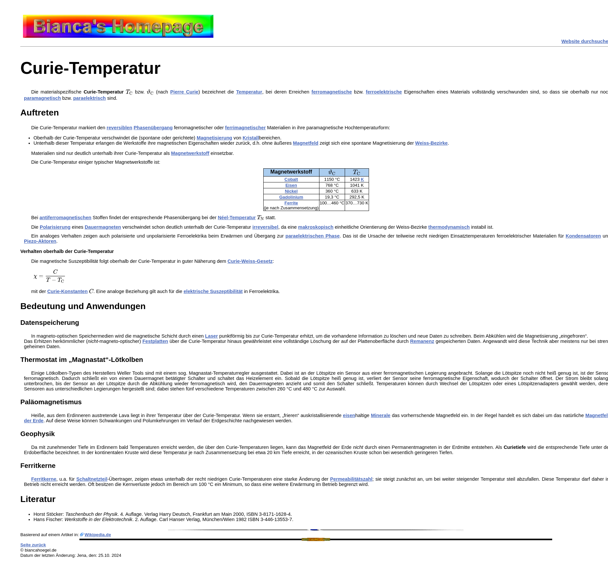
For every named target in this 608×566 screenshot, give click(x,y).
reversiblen (119, 127)
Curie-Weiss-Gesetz (250, 261)
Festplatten (155, 341)
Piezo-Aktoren (40, 241)
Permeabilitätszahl (351, 479)
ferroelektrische (384, 91)
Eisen (291, 185)
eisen (349, 415)
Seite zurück (33, 544)
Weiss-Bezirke (431, 143)
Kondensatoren (583, 236)
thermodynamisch (449, 227)
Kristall (251, 137)
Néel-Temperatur (236, 217)
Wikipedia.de (98, 534)
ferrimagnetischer (245, 127)
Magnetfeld (305, 143)
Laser (211, 336)
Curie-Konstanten (67, 291)
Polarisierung (55, 227)
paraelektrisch (89, 98)
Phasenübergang (153, 127)
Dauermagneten (103, 227)
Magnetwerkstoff (190, 153)
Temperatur (249, 91)
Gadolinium (291, 197)
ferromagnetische (332, 91)
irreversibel (265, 227)
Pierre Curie (184, 91)
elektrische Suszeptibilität (213, 291)
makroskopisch (316, 227)
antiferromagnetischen (65, 217)
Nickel (291, 191)
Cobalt (291, 179)
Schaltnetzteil (91, 479)
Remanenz (422, 341)
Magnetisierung (214, 137)
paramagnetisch (42, 98)
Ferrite (291, 202)
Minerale (380, 415)
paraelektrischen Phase (313, 236)
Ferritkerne (43, 479)
